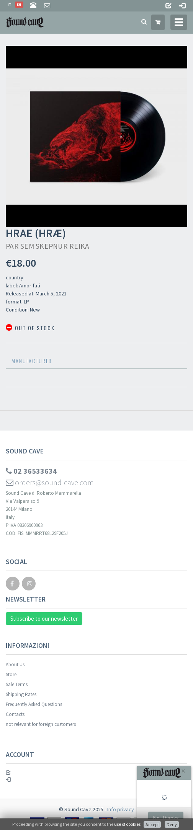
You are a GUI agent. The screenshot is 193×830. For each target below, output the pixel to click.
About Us (15, 664)
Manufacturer (31, 361)
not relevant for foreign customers (41, 724)
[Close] (183, 771)
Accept (152, 824)
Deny (172, 824)
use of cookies (127, 824)
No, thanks (166, 818)
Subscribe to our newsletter (44, 618)
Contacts (15, 714)
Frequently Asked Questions (34, 704)
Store (11, 674)
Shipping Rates (21, 694)
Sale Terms (17, 684)
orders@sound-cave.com (50, 482)
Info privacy (120, 809)
